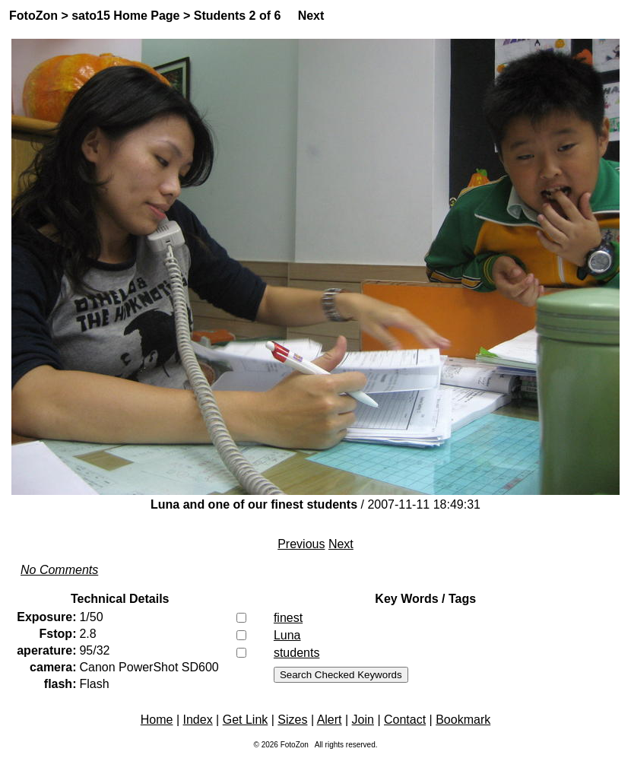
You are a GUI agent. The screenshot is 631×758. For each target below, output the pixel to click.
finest (288, 617)
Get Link (245, 719)
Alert (329, 719)
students (296, 652)
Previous (301, 544)
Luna (287, 635)
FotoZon (33, 15)
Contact (405, 719)
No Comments (59, 569)
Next (311, 15)
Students (220, 15)
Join (363, 719)
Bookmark (463, 719)
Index (198, 719)
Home (157, 719)
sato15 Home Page (125, 15)
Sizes (292, 719)
